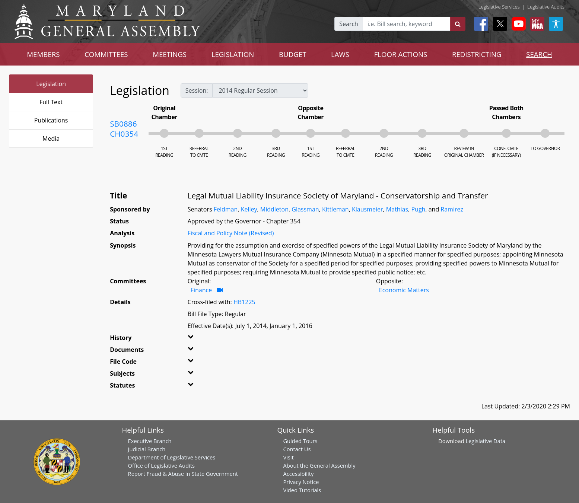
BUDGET (292, 54)
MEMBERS (43, 54)
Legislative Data (485, 441)
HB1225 (244, 302)
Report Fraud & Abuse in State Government (183, 473)
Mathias (397, 209)
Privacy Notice (301, 482)
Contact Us (297, 449)
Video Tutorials (302, 490)
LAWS (340, 54)
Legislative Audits (545, 6)
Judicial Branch (147, 449)
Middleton (274, 209)
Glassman (305, 209)
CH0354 (124, 133)
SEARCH (539, 54)
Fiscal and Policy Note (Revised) (231, 233)
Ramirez (451, 209)
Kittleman (335, 209)
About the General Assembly (319, 465)
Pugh (418, 209)
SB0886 (123, 123)
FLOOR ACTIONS (400, 54)
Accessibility (298, 473)
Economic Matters (404, 290)
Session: (196, 90)
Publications (51, 120)
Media (51, 138)
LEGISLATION (232, 54)
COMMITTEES (106, 54)
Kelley (249, 209)
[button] (201, 339)
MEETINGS (170, 54)
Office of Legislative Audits (161, 465)
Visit (288, 457)
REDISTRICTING (477, 54)
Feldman (226, 209)
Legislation (51, 84)
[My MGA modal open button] (535, 24)
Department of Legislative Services (172, 457)
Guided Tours (300, 441)
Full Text (51, 102)
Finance (202, 290)
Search (348, 24)
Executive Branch (150, 441)
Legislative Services (499, 6)
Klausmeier (367, 209)
